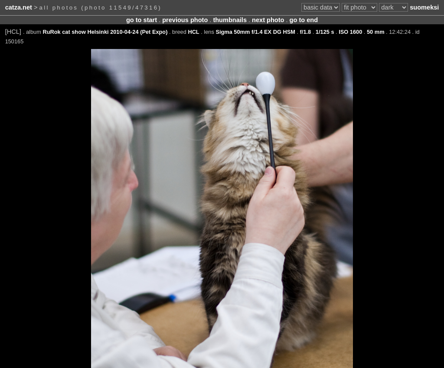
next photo (268, 19)
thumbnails (230, 19)
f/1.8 (305, 32)
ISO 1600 (350, 32)
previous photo (185, 19)
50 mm (376, 32)
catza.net (18, 7)
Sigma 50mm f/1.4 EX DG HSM (255, 32)
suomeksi (424, 7)
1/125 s (325, 32)
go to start (141, 19)
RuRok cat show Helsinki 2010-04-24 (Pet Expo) (104, 32)
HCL (193, 32)
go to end (304, 19)
